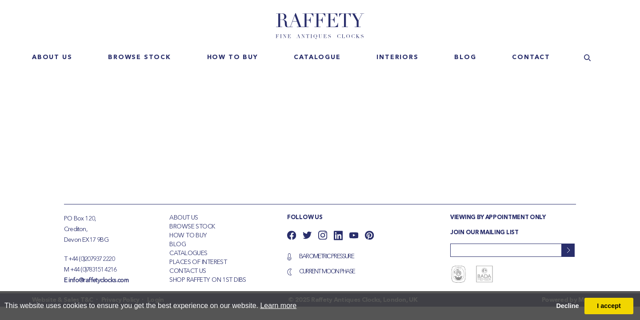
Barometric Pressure (326, 256)
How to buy (232, 57)
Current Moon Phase (327, 271)
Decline (567, 305)
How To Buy (188, 235)
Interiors (397, 57)
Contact (531, 57)
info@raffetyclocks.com (98, 280)
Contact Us (187, 271)
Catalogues (188, 253)
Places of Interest (198, 262)
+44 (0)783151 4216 (93, 270)
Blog (465, 57)
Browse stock (139, 57)
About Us (183, 218)
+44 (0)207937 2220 (91, 259)
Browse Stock (192, 227)
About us (52, 57)
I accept (609, 305)
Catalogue (317, 57)
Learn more (278, 305)
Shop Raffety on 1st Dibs (207, 280)
